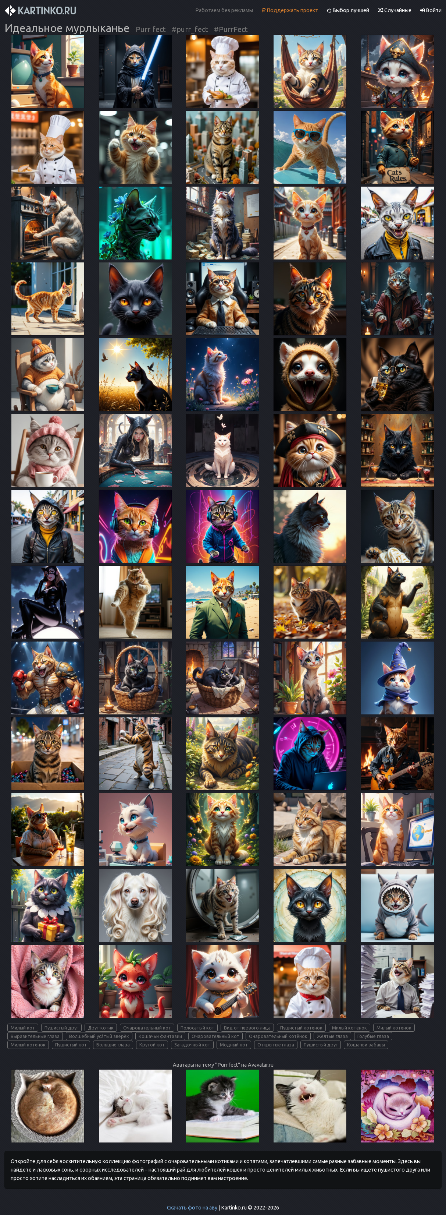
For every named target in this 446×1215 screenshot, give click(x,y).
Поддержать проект (290, 10)
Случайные (394, 10)
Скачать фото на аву (192, 1208)
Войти (431, 10)
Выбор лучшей (348, 10)
